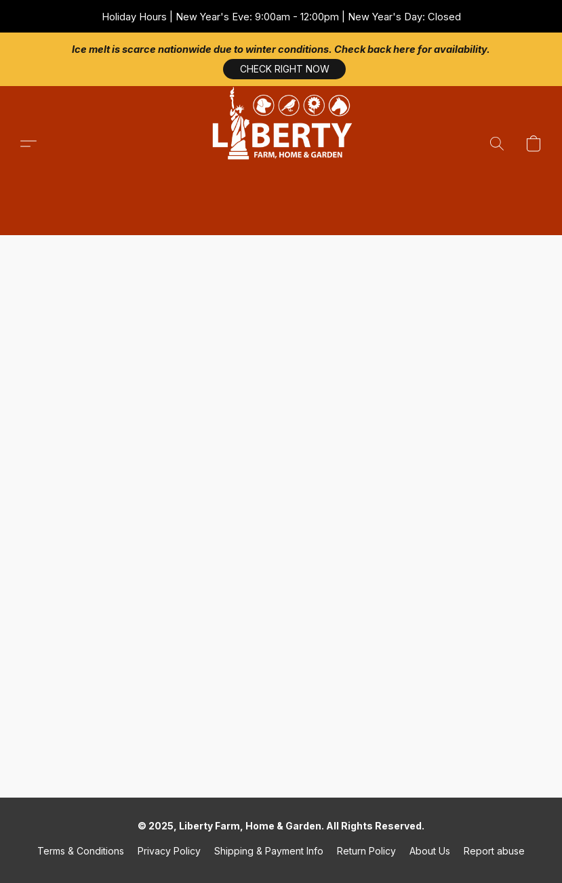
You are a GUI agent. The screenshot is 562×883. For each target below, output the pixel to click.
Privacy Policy (169, 851)
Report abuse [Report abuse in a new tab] (494, 851)
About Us (429, 851)
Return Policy (366, 851)
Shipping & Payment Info (268, 851)
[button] (281, 143)
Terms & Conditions (80, 851)
